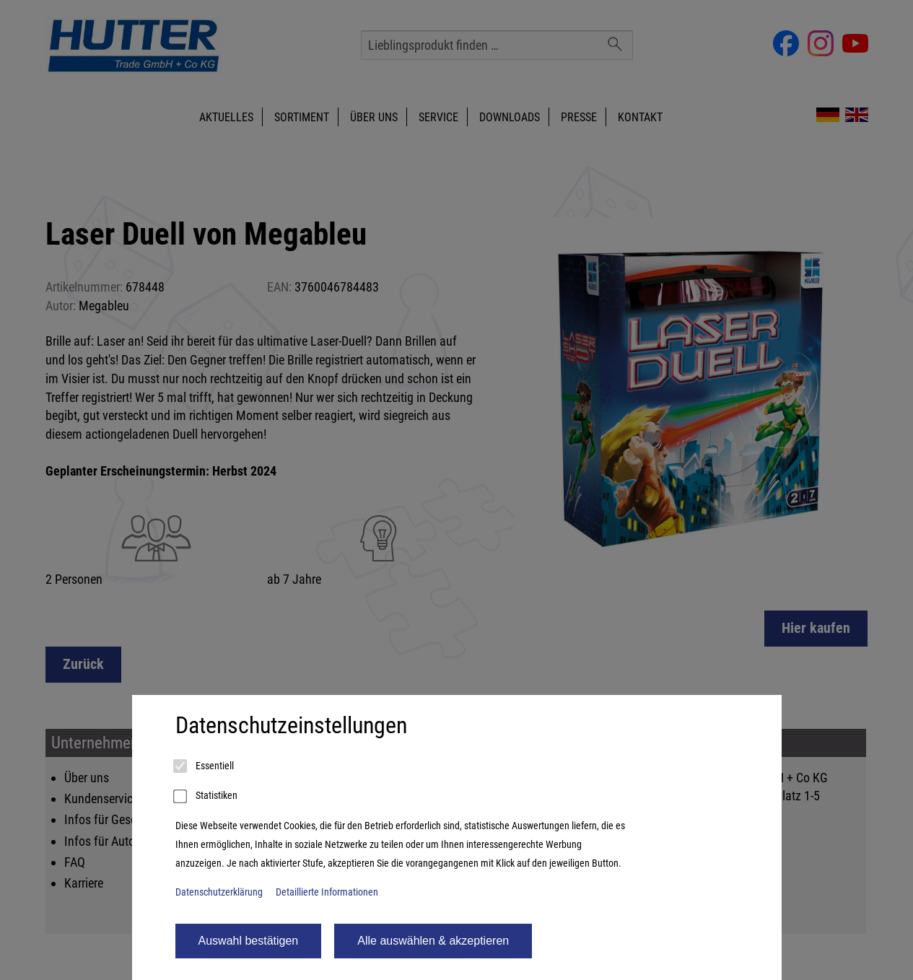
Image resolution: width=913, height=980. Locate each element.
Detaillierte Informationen (327, 892)
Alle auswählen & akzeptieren (433, 941)
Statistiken (206, 796)
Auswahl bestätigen (248, 941)
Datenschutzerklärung (219, 892)
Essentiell (204, 766)
